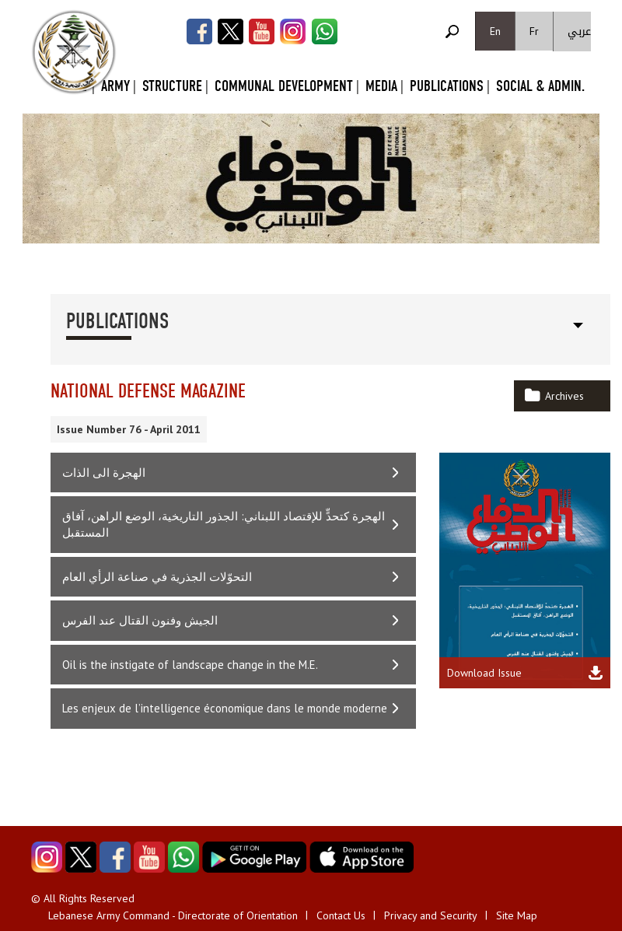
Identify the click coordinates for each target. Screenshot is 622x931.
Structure (172, 86)
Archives (564, 396)
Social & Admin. (540, 86)
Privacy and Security (430, 915)
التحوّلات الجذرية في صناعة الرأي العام (157, 576)
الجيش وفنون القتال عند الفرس (140, 620)
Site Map (516, 915)
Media (381, 86)
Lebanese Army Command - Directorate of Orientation (173, 915)
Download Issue (484, 673)
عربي (579, 31)
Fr (534, 31)
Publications (447, 86)
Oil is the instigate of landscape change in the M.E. (190, 664)
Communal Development (284, 86)
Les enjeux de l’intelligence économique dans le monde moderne (224, 708)
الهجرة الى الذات (103, 472)
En (495, 31)
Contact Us (340, 915)
